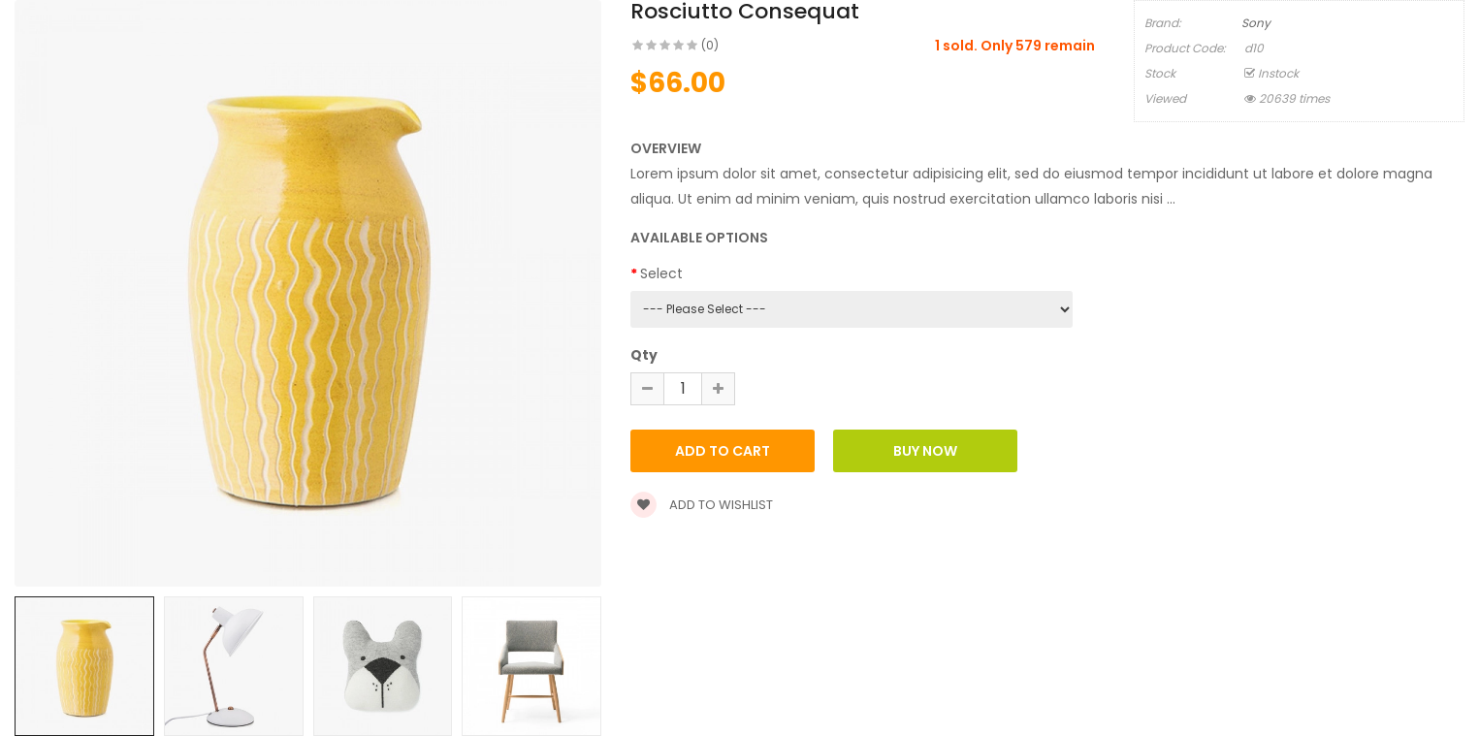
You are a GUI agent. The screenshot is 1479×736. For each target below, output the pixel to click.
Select (661, 273)
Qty (644, 355)
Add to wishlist (701, 505)
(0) (710, 45)
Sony (1255, 23)
